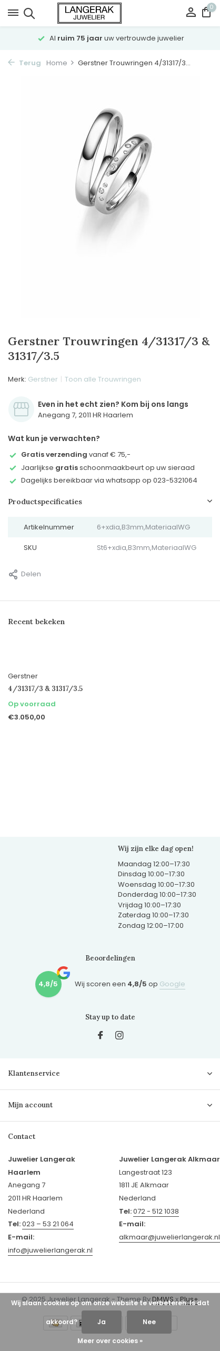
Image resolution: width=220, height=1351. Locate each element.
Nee (149, 1321)
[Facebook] (100, 1036)
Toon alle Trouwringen (103, 379)
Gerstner (43, 379)
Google (172, 984)
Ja (101, 1321)
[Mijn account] (191, 13)
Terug (24, 63)
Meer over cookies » (110, 1340)
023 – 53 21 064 (48, 1224)
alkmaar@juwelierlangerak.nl (169, 1237)
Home (60, 63)
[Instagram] (119, 1036)
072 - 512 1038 (156, 1211)
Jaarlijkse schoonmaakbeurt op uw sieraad (101, 468)
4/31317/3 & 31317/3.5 (45, 689)
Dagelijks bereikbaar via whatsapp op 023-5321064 (102, 480)
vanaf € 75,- (69, 454)
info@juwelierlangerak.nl (50, 1250)
